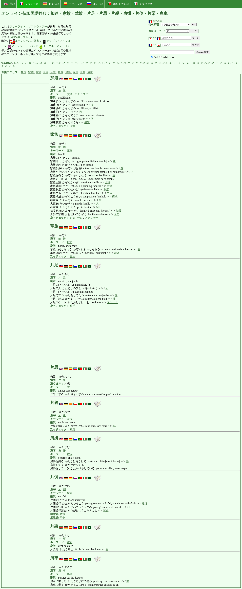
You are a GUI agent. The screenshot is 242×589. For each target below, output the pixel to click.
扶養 (119, 210)
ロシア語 (95, 3)
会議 (107, 182)
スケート (112, 302)
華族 (38, 72)
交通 (69, 94)
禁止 (106, 510)
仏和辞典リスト (18, 37)
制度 (106, 189)
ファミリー (91, 217)
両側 (62, 517)
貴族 (72, 256)
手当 (109, 193)
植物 (69, 542)
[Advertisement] (98, 41)
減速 (72, 125)
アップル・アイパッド (22, 46)
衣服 (69, 454)
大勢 (116, 214)
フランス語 (29, 3)
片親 (60, 72)
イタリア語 (143, 3)
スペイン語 (73, 3)
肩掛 (68, 72)
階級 (116, 252)
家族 (31, 72)
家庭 (72, 217)
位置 (69, 492)
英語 (9, 4)
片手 (72, 305)
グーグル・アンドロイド (56, 46)
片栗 (82, 72)
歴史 (69, 242)
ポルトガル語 (118, 3)
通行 (144, 503)
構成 (114, 196)
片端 (62, 514)
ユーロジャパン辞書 (24, 40)
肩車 (90, 72)
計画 (109, 186)
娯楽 (69, 574)
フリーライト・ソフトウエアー (28, 26)
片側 (75, 72)
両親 (72, 429)
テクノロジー (82, 94)
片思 (53, 72)
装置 (87, 122)
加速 (23, 72)
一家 (80, 217)
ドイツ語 (51, 3)
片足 (45, 72)
